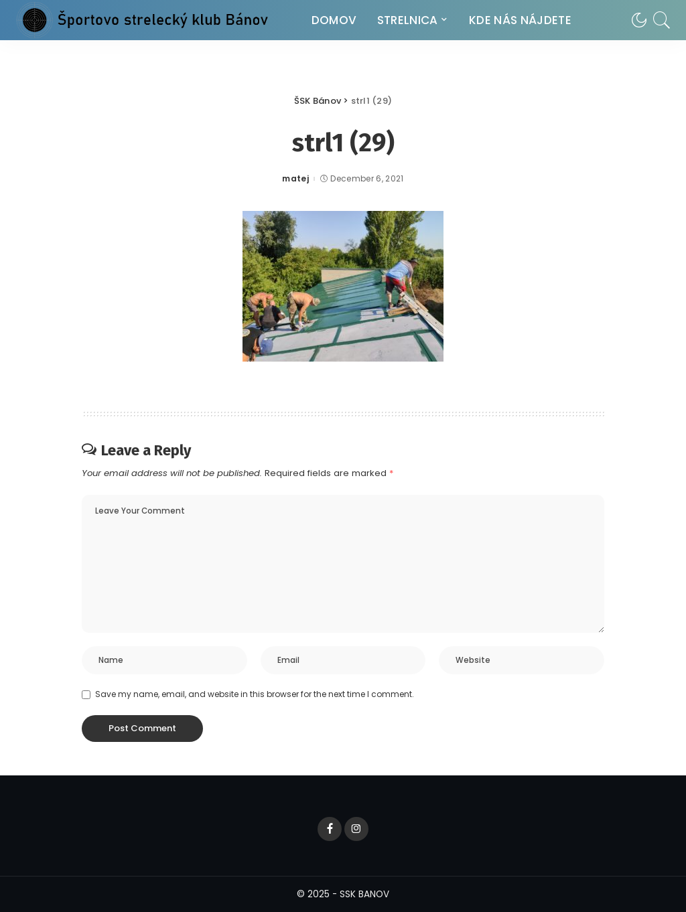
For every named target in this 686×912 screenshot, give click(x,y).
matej (295, 179)
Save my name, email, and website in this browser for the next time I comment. (254, 694)
